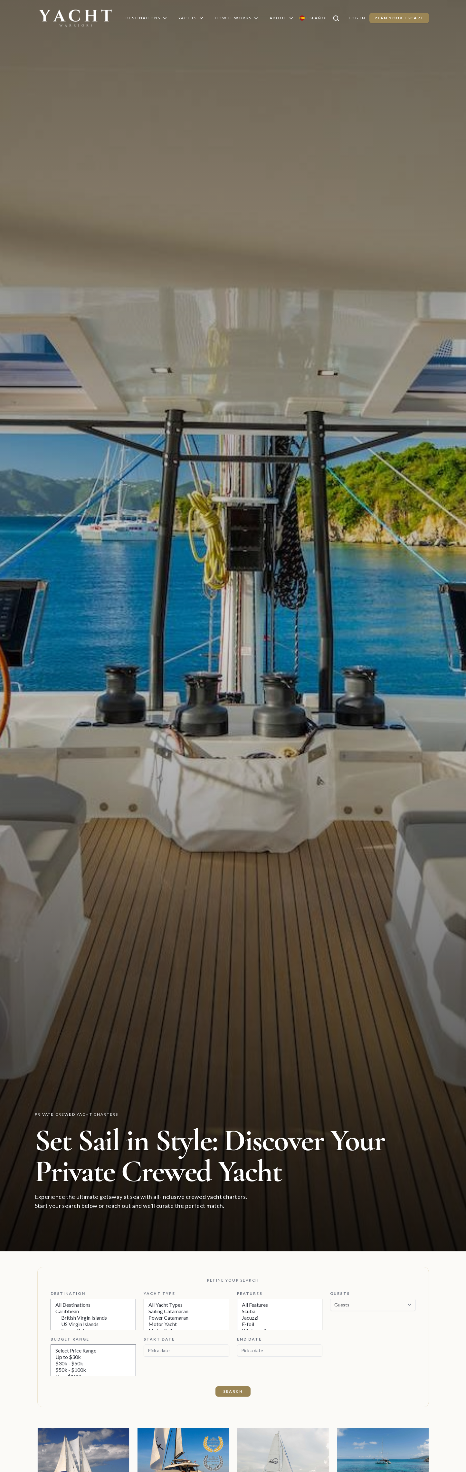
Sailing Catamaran (186, 1311)
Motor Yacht (186, 1324)
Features (249, 1293)
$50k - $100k (93, 1370)
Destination (67, 1293)
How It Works (237, 18)
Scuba (280, 1311)
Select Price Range (93, 1350)
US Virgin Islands (93, 1324)
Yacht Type (158, 1293)
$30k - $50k (93, 1363)
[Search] (339, 18)
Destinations (145, 18)
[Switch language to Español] (314, 18)
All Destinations (93, 1305)
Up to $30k (93, 1357)
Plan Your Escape (399, 17)
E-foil (280, 1324)
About (283, 18)
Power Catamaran (186, 1317)
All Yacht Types (186, 1305)
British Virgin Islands (93, 1317)
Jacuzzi (280, 1317)
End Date (249, 1339)
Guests (339, 1293)
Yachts (191, 18)
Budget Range (70, 1339)
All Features (280, 1305)
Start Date (158, 1339)
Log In (358, 17)
